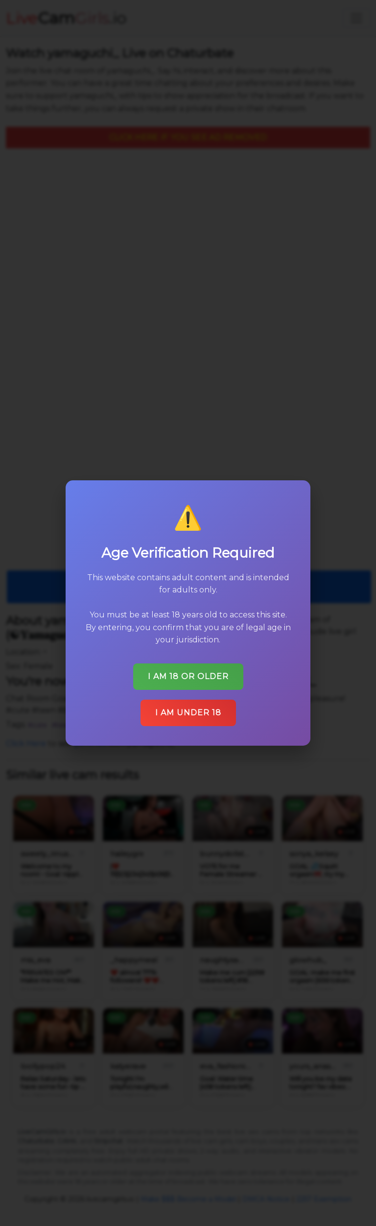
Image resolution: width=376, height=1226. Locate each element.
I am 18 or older (188, 676)
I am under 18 (188, 712)
